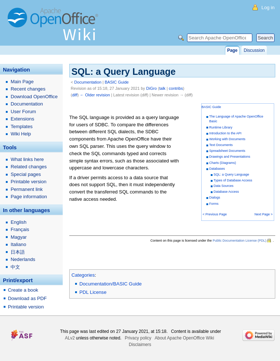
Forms (214, 204)
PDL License (92, 292)
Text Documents (221, 145)
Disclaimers (140, 344)
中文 (15, 267)
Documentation (88, 82)
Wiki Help (21, 134)
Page (232, 50)
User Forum (23, 111)
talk (162, 88)
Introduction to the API (225, 133)
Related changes (29, 166)
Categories (83, 275)
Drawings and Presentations (229, 156)
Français (20, 229)
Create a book (23, 290)
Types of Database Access (233, 180)
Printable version (28, 181)
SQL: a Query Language (231, 174)
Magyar (19, 237)
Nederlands (23, 259)
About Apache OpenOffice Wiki (184, 338)
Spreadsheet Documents (227, 151)
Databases (217, 168)
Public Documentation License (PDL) (239, 240)
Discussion (254, 50)
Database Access (226, 191)
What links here (27, 159)
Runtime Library (221, 127)
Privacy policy (138, 338)
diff (75, 95)
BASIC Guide (117, 82)
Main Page (22, 81)
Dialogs (214, 197)
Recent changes (28, 89)
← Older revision (95, 95)
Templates (21, 126)
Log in (268, 7)
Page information (29, 196)
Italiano (18, 244)
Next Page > (263, 214)
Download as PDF (27, 298)
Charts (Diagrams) (222, 163)
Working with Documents (227, 139)
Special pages (26, 174)
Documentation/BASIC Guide (110, 284)
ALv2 (70, 338)
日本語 (18, 252)
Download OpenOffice (34, 96)
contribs (176, 88)
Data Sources (224, 186)
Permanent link (27, 189)
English (18, 222)
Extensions (22, 119)
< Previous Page (215, 214)
